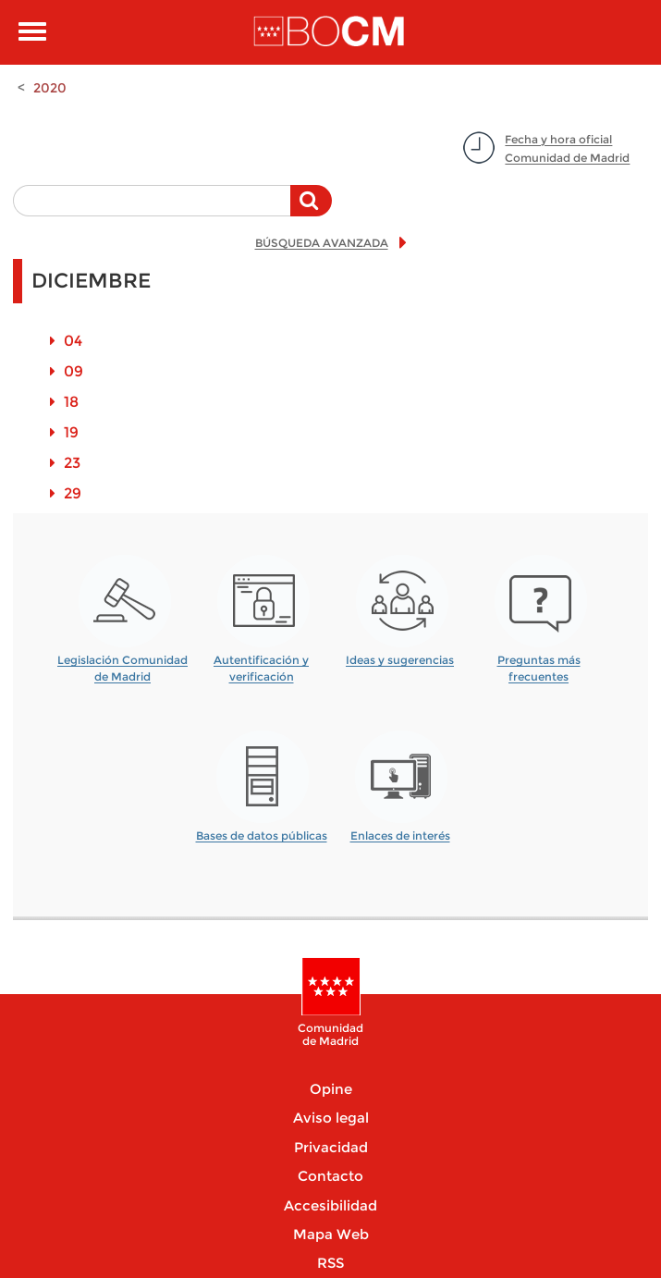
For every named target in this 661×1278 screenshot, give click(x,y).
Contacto (330, 1176)
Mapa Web (331, 1234)
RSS (330, 1263)
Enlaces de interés (400, 835)
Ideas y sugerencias (400, 660)
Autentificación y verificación (261, 661)
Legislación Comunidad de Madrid (122, 661)
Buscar (311, 210)
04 (73, 341)
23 (72, 463)
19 (71, 432)
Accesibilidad (330, 1205)
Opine (331, 1089)
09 (73, 371)
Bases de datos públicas (261, 835)
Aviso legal (331, 1117)
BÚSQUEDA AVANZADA (321, 243)
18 (71, 402)
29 (72, 493)
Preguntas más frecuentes (539, 661)
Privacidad (331, 1147)
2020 (50, 88)
